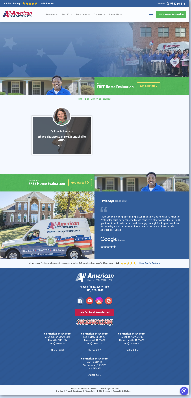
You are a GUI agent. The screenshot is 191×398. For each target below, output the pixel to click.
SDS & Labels (104, 391)
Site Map (59, 391)
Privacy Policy (90, 391)
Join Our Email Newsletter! (95, 312)
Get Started (148, 86)
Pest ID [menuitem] (65, 14)
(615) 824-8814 (176, 3)
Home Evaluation (171, 14)
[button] (183, 391)
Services (50, 14)
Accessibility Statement (123, 391)
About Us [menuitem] (114, 14)
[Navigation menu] (151, 14)
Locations (81, 14)
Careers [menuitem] (98, 14)
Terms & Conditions (74, 391)
